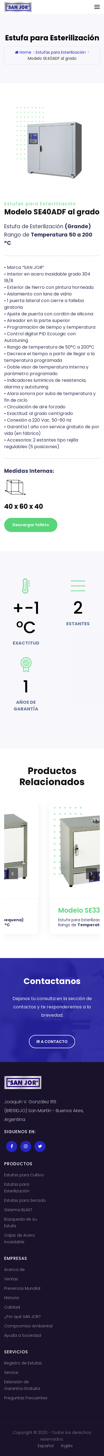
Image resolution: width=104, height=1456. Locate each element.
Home (23, 52)
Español (46, 1446)
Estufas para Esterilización (61, 52)
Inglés (67, 1446)
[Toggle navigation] (97, 7)
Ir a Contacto (52, 1041)
